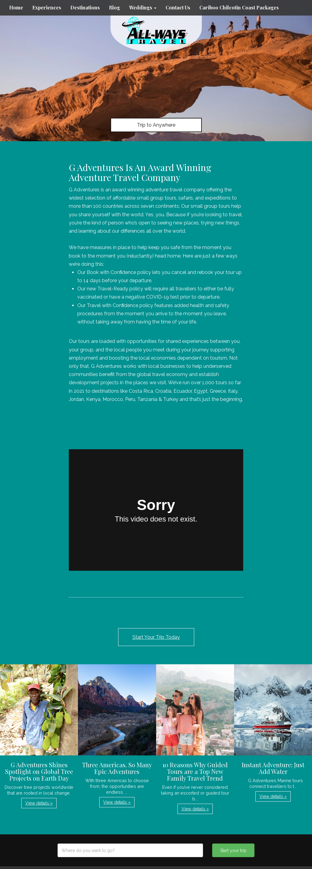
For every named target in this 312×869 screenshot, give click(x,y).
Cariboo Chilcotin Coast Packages (239, 7)
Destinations (85, 7)
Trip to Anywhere (156, 125)
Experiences (46, 7)
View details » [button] (39, 803)
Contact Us (178, 7)
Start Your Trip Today (156, 637)
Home (16, 7)
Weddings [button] (142, 7)
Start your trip (233, 850)
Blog (114, 7)
